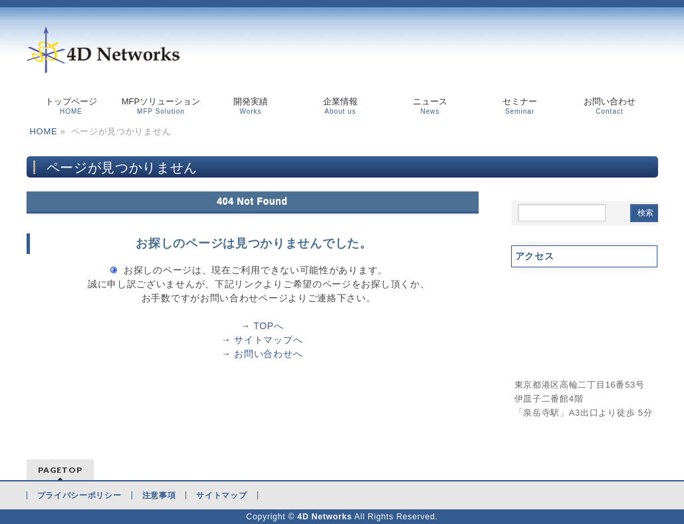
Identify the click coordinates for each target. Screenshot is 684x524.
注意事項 (159, 495)
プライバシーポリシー (79, 495)
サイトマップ (221, 495)
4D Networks (324, 516)
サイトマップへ (268, 339)
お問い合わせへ (268, 353)
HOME (44, 131)
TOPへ (268, 326)
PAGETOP (60, 470)
